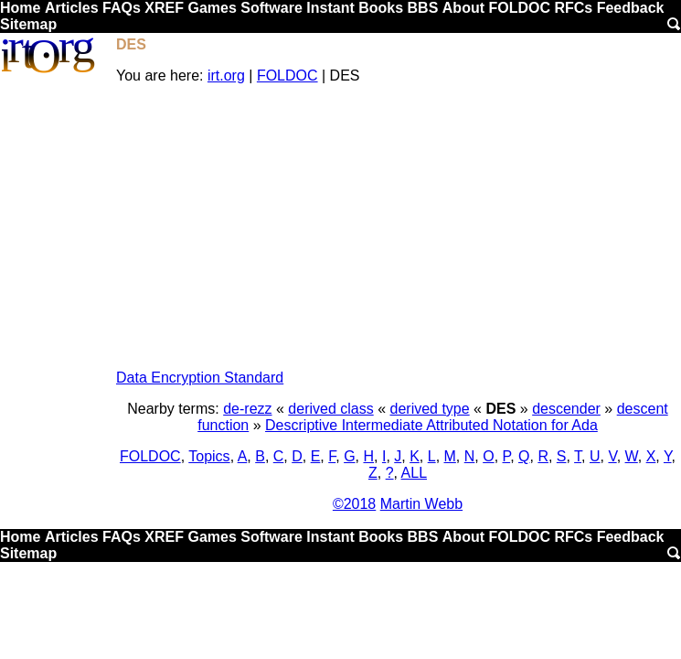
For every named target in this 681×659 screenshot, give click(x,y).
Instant (330, 8)
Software (271, 8)
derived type (430, 408)
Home (20, 8)
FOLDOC (519, 8)
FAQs (121, 8)
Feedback (631, 8)
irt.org (226, 75)
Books (380, 8)
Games (211, 8)
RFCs (573, 8)
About (463, 8)
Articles (72, 8)
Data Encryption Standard (199, 377)
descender (566, 408)
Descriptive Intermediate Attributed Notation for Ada (431, 425)
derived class (330, 408)
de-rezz (247, 408)
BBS (423, 8)
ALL (414, 473)
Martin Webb (421, 504)
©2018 (354, 504)
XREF (164, 8)
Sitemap (28, 24)
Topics (208, 456)
